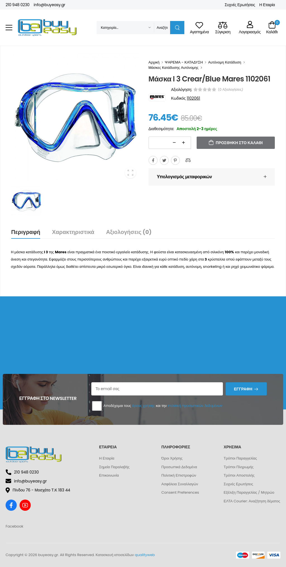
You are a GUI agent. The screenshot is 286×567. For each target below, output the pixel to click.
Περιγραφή (25, 232)
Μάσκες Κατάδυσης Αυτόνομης (174, 67)
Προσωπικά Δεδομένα (179, 467)
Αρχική (154, 62)
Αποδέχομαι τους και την (156, 406)
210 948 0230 (18, 5)
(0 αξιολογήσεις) (230, 89)
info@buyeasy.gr (49, 5)
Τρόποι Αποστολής (239, 475)
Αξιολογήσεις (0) (129, 232)
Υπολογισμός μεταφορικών (184, 177)
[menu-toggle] (9, 27)
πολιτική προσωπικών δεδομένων (195, 405)
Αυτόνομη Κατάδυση (224, 62)
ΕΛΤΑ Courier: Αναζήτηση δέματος (252, 501)
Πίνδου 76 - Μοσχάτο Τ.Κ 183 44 (38, 490)
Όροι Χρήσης (172, 458)
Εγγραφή (243, 389)
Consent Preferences (180, 492)
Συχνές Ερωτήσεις (240, 5)
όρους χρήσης (143, 405)
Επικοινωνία (109, 475)
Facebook (14, 526)
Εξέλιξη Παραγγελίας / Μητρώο (249, 492)
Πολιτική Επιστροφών (178, 475)
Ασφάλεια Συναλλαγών (179, 484)
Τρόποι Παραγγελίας (240, 458)
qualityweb (145, 554)
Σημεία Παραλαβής (114, 467)
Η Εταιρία (267, 5)
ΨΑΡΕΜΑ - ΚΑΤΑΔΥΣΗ (184, 62)
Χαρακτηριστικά (73, 232)
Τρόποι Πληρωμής (239, 467)
